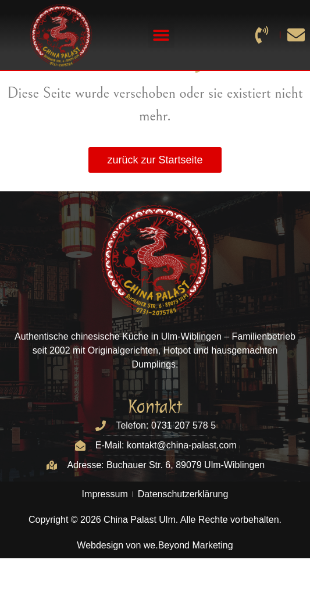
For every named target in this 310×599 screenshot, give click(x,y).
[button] (161, 35)
